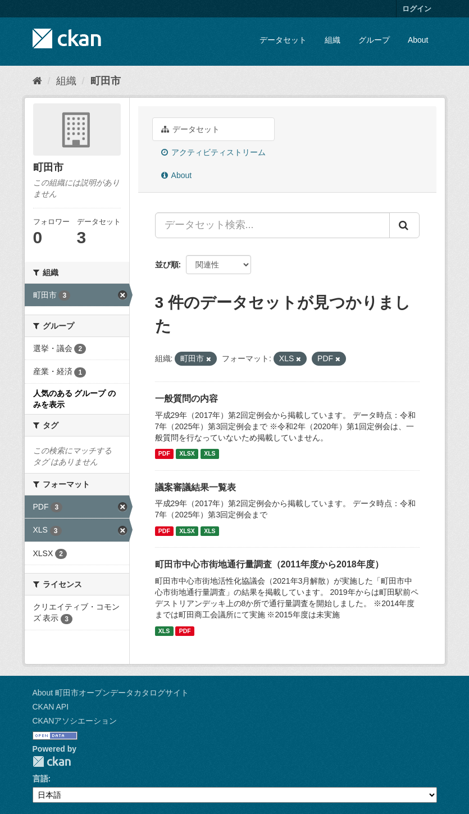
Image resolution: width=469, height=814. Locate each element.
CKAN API (51, 706)
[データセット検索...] (272, 225)
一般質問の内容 (186, 398)
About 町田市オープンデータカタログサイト (111, 692)
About (418, 39)
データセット (283, 39)
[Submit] (404, 225)
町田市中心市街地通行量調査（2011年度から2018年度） (269, 564)
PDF (164, 454)
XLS (209, 454)
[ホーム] (37, 81)
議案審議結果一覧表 (195, 487)
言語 (40, 778)
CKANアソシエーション (75, 720)
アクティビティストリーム (213, 152)
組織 (332, 39)
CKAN (52, 761)
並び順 (167, 264)
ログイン (416, 8)
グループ (374, 39)
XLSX (186, 454)
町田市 (105, 81)
